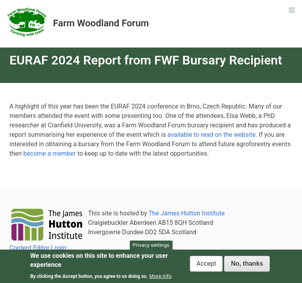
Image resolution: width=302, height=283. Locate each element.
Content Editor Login (37, 248)
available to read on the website (212, 134)
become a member (49, 153)
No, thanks (247, 264)
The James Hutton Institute (186, 213)
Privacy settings (151, 246)
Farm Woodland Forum (101, 23)
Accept (206, 264)
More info (160, 277)
